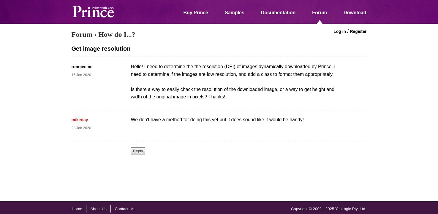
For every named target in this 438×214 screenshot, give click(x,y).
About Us (98, 209)
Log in (339, 31)
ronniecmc (82, 66)
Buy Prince (195, 12)
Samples (234, 12)
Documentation (278, 12)
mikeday (80, 119)
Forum (319, 12)
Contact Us (125, 209)
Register (358, 31)
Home (77, 209)
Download (355, 12)
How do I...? (116, 34)
